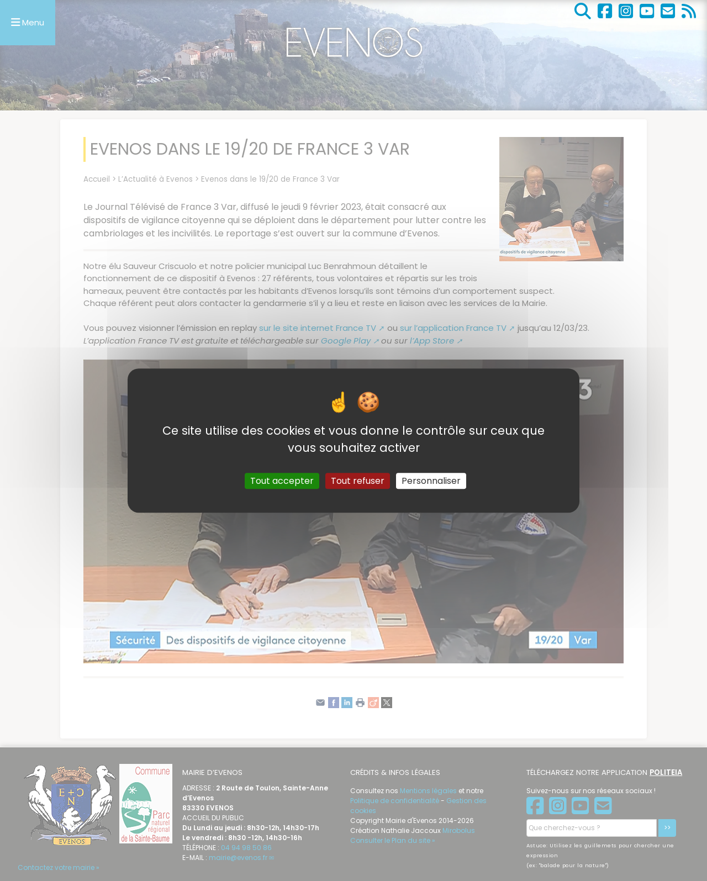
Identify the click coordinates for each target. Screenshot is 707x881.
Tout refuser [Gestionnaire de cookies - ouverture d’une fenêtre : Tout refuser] (357, 480)
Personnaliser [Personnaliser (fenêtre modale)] (431, 480)
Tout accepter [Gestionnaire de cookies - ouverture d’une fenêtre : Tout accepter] (282, 480)
